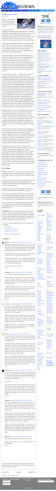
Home (19, 472)
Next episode (8, 227)
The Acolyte (40, 221)
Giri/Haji (39, 313)
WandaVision (50, 340)
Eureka (39, 283)
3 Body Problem (41, 215)
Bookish (39, 251)
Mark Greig (7, 370)
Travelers (49, 318)
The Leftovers (41, 358)
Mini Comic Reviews (42, 178)
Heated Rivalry (41, 321)
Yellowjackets (50, 357)
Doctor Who (40, 274)
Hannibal (40, 319)
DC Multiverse (41, 168)
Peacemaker (49, 253)
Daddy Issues (48, 53)
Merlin (48, 224)
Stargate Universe (16, 234)
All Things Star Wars (42, 164)
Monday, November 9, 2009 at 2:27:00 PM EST (21, 370)
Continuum (40, 261)
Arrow (39, 238)
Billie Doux (7, 242)
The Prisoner (49, 270)
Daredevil (40, 268)
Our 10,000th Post (42, 109)
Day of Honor (49, 81)
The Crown (40, 263)
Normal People (50, 242)
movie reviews (49, 32)
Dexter (39, 272)
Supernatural (49, 312)
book (42, 32)
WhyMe (7, 334)
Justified (39, 344)
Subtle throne (41, 139)
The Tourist (49, 317)
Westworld (49, 345)
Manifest (49, 222)
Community (40, 260)
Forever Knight (41, 300)
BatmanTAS (40, 244)
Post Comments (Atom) (13, 475)
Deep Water (47, 57)
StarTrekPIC (49, 306)
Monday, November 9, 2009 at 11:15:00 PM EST (21, 400)
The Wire (49, 348)
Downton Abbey (41, 279)
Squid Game (49, 300)
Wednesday (49, 343)
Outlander (49, 248)
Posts (4, 481)
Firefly (39, 294)
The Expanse (40, 286)
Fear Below (46, 55)
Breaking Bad (41, 252)
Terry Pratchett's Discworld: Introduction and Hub (44, 103)
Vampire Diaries (50, 334)
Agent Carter (40, 226)
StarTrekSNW (50, 308)
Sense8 (48, 290)
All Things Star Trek (42, 162)
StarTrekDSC (50, 304)
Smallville (49, 298)
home (11, 231)
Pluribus (48, 262)
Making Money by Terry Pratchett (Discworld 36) (45, 78)
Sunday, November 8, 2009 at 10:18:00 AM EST (21, 242)
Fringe (39, 302)
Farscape (39, 293)
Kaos (39, 349)
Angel (39, 237)
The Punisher (50, 272)
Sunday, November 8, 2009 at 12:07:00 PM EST (22, 304)
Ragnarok (49, 281)
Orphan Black (50, 247)
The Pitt (48, 261)
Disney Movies (41, 170)
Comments (6, 484)
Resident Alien (50, 284)
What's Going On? (45, 83)
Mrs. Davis (49, 230)
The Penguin (49, 256)
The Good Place (41, 314)
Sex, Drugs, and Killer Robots (45, 94)
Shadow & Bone (50, 292)
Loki (39, 366)
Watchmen (49, 342)
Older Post (31, 472)
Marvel (39, 176)
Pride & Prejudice (41, 183)
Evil (38, 285)
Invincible (40, 333)
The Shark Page (41, 185)
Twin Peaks (49, 323)
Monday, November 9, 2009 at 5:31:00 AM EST (19, 334)
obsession (40, 133)
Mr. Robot (49, 228)
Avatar (39, 240)
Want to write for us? (28, 478)
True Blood (49, 320)
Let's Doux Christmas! (42, 174)
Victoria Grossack (41, 136)
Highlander (40, 322)
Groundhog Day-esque (43, 172)
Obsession (46, 64)
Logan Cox (40, 126)
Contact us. (28, 480)
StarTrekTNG (50, 309)
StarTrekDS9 (49, 303)
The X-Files (49, 353)
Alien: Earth (40, 234)
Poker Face (49, 264)
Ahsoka (39, 230)
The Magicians (50, 214)
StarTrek (49, 301)
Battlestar (40, 246)
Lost (38, 367)
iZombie (39, 338)
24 (38, 216)
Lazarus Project (41, 356)
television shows (46, 31)
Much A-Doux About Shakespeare (45, 181)
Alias (39, 232)
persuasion (40, 137)
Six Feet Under (50, 295)
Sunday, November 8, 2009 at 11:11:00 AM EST (21, 272)
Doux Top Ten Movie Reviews (44, 107)
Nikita (48, 241)
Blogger (30, 488)
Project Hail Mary (48, 58)
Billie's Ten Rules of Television (44, 111)
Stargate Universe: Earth (9, 14)
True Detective (50, 322)
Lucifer (39, 369)
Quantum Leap (50, 276)
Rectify (48, 283)
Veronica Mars (50, 335)
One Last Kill (47, 71)
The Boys (40, 248)
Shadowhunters (50, 294)
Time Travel (40, 187)
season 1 (11, 229)
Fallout (39, 291)
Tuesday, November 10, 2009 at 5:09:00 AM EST (22, 436)
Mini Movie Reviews (42, 180)
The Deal (44, 85)
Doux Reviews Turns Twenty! (44, 105)
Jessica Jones (40, 342)
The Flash (40, 296)
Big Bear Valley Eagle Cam (44, 100)
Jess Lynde (4, 223)
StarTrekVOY (50, 311)
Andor (39, 235)
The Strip (43, 69)
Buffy (39, 254)
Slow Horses (49, 297)
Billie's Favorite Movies (43, 166)
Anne (39, 117)
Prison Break (49, 269)
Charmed (40, 258)
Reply (6, 268)
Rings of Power (50, 286)
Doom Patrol (40, 277)
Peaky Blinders (50, 255)
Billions (39, 249)
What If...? (49, 346)
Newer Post (5, 472)
